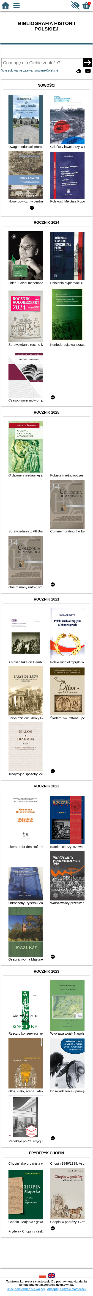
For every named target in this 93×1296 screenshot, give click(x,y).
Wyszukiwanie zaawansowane (23, 70)
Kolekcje (52, 70)
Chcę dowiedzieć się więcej (26, 1289)
